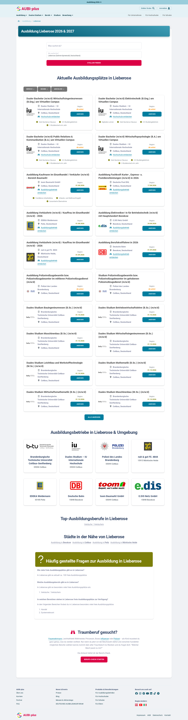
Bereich (29, 89)
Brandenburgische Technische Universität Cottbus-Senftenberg (40, 460)
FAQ (18, 704)
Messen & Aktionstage (64, 700)
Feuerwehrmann (55, 639)
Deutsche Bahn (76, 496)
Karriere (19, 696)
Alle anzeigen (94, 417)
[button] (21, 15)
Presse (58, 693)
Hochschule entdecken (50, 116)
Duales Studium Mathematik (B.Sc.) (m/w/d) (122, 362)
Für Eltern (99, 704)
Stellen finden (94, 63)
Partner (19, 700)
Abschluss (58, 89)
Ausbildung (26, 21)
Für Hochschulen (102, 696)
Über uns (19, 693)
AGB (149, 715)
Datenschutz (158, 715)
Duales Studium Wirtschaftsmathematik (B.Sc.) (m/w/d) (56, 392)
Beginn (43, 89)
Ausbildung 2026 (94, 2)
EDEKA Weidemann (40, 496)
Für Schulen (100, 700)
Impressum (141, 715)
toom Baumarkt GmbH (112, 496)
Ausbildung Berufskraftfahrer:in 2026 (118, 242)
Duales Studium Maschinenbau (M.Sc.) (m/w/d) (123, 392)
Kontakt (167, 715)
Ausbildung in (61, 542)
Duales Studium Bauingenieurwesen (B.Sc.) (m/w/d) (54, 307)
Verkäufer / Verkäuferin (94, 524)
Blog (57, 696)
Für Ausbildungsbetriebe (104, 693)
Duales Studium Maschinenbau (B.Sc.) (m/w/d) (51, 333)
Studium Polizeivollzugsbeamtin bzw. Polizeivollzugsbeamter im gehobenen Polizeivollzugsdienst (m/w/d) (118, 278)
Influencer (105, 639)
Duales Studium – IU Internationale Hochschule (76, 460)
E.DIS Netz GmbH (148, 496)
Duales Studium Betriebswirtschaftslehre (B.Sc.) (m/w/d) (128, 307)
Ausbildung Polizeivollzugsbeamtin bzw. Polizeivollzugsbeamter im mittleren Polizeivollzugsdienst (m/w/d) (57, 278)
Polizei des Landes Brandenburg (112, 458)
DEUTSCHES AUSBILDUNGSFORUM (69, 704)
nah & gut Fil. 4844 (148, 456)
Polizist (117, 639)
